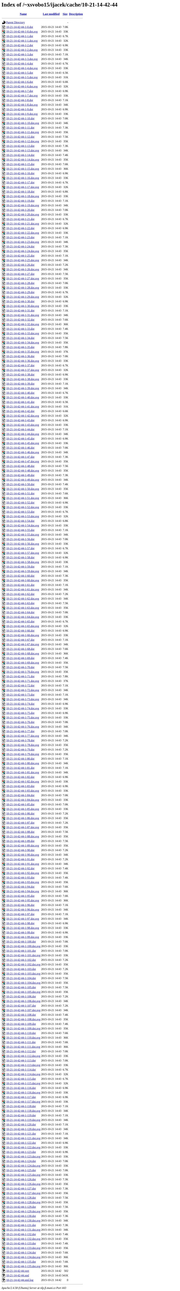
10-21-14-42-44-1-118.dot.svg (23, 1110)
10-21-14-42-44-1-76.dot (20, 722)
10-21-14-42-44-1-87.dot (20, 822)
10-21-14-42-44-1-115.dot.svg (23, 1083)
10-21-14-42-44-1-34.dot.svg (22, 342)
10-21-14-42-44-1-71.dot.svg (22, 680)
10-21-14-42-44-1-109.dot (21, 1023)
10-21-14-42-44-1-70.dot (20, 667)
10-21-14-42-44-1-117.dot (21, 1097)
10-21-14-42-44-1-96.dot (20, 905)
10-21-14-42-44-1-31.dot (20, 310)
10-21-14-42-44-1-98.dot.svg (22, 927)
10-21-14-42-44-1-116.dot (21, 1087)
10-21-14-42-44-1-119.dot (21, 1115)
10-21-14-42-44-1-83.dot (20, 786)
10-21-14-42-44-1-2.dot (19, 45)
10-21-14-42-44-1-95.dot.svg (22, 900)
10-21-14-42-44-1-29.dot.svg (22, 296)
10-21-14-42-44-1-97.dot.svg (22, 918)
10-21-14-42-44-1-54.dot (20, 520)
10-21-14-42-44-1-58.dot (20, 557)
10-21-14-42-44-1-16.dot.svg (22, 177)
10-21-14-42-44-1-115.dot (21, 1078)
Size (65, 13)
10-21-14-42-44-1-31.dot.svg (22, 315)
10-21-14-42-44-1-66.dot (20, 630)
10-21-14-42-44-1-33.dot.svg (22, 333)
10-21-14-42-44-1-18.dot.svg (22, 196)
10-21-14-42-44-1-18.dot (20, 191)
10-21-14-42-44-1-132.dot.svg (23, 1238)
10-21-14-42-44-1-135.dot (21, 1261)
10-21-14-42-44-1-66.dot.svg (22, 635)
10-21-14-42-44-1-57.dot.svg (22, 552)
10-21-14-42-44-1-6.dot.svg (22, 86)
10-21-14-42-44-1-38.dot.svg (22, 379)
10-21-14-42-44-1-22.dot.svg (22, 232)
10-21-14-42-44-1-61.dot (20, 584)
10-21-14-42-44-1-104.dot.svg (23, 982)
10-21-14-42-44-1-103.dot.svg (23, 973)
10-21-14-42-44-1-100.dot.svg (23, 946)
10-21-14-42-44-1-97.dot (20, 914)
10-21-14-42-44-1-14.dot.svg (22, 159)
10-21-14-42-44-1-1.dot (19, 36)
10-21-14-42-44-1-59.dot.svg (22, 571)
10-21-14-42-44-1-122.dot (21, 1142)
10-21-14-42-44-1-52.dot (20, 502)
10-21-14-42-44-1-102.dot (21, 959)
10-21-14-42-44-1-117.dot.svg (23, 1101)
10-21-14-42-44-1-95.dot (20, 895)
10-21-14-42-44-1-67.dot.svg (22, 644)
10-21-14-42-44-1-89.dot (20, 841)
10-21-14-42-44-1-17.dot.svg (22, 187)
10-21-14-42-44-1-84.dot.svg (22, 799)
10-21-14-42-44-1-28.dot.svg (22, 287)
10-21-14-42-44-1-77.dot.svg (22, 735)
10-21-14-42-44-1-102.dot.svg (23, 964)
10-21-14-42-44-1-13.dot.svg (22, 150)
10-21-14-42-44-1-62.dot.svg (22, 598)
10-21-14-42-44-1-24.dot (20, 246)
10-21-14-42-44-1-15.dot (20, 164)
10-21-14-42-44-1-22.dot (20, 228)
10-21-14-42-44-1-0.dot (19, 27)
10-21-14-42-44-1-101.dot (21, 950)
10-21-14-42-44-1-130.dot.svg (23, 1220)
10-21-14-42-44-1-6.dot (19, 81)
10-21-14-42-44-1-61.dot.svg (22, 589)
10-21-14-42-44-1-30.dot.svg (22, 305)
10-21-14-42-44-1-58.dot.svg (22, 562)
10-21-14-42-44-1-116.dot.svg (23, 1092)
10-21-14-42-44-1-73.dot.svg (22, 699)
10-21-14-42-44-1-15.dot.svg (22, 168)
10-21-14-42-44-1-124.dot (21, 1161)
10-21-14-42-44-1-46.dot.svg (22, 452)
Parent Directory (15, 22)
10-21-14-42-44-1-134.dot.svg (23, 1257)
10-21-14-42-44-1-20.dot (20, 209)
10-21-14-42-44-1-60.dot (20, 575)
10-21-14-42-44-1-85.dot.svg (22, 808)
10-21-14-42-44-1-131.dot (21, 1225)
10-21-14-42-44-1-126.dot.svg (23, 1183)
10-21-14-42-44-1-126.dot (21, 1179)
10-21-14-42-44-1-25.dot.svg (22, 260)
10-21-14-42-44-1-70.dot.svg (22, 671)
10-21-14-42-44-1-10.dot (20, 118)
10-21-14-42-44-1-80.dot (20, 758)
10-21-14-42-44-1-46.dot (20, 447)
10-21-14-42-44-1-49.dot (20, 475)
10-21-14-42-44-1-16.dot (20, 173)
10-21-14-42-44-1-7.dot (19, 91)
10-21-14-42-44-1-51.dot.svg (22, 498)
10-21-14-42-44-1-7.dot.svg (22, 95)
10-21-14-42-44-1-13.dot (20, 145)
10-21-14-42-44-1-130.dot (21, 1215)
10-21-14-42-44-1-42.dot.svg (22, 415)
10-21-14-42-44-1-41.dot (20, 401)
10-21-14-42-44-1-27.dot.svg (22, 278)
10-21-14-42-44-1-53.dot (20, 511)
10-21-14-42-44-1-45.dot (20, 438)
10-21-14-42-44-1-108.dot (21, 1014)
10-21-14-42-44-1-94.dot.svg (22, 891)
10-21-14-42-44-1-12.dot (20, 136)
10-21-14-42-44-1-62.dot (20, 594)
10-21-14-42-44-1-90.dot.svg (22, 854)
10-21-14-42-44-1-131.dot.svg (23, 1229)
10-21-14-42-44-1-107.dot (21, 1005)
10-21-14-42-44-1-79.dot (20, 749)
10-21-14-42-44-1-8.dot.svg (22, 104)
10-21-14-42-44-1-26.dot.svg (22, 269)
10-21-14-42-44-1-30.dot (20, 301)
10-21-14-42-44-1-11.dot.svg (22, 132)
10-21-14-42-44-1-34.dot (20, 337)
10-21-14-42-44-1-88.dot (20, 831)
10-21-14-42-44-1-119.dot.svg (23, 1119)
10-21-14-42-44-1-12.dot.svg (22, 141)
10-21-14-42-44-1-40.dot (20, 392)
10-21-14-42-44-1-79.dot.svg (22, 754)
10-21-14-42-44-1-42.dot (20, 411)
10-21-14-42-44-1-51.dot (20, 493)
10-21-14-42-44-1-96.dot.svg (22, 909)
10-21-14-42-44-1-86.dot (20, 813)
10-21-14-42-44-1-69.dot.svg (22, 662)
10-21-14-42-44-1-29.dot (20, 292)
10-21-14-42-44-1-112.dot (21, 1051)
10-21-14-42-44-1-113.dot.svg (23, 1065)
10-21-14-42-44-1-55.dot (20, 530)
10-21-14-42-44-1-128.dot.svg (23, 1202)
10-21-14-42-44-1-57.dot (20, 548)
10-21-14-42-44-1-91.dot (20, 859)
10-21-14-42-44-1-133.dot (21, 1243)
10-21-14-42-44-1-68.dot (20, 648)
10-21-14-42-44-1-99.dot (20, 932)
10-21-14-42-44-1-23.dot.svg (22, 241)
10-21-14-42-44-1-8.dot (19, 100)
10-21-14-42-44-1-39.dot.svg (22, 388)
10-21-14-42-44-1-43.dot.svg (22, 424)
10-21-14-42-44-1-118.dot (21, 1106)
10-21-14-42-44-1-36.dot (20, 356)
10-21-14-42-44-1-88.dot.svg (22, 836)
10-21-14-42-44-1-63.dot (20, 603)
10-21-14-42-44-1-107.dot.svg (23, 1010)
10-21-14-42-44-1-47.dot (20, 456)
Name (23, 13)
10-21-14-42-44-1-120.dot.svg (23, 1129)
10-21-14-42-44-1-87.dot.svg (22, 827)
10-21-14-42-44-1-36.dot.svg (22, 360)
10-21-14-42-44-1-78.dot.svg (22, 744)
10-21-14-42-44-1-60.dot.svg (22, 580)
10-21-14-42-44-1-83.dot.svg (22, 790)
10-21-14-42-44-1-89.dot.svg (22, 845)
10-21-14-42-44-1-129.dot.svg (23, 1211)
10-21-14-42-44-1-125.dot (21, 1170)
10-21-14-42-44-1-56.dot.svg (22, 543)
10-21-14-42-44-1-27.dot (20, 273)
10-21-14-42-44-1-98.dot (20, 923)
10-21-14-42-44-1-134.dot (21, 1252)
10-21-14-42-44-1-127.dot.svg (23, 1193)
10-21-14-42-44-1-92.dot (20, 868)
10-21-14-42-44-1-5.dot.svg (22, 77)
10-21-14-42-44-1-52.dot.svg (22, 507)
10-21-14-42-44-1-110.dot (21, 1033)
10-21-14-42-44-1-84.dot (20, 795)
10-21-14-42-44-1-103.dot (21, 969)
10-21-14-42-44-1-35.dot (20, 347)
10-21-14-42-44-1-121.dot (21, 1133)
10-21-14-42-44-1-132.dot (21, 1234)
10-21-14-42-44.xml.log (19, 1280)
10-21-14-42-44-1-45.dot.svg (22, 443)
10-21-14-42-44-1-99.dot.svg (22, 937)
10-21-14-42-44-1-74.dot (20, 703)
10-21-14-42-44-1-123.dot (21, 1151)
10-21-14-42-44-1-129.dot (21, 1206)
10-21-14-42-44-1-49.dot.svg (22, 479)
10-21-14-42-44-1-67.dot (20, 639)
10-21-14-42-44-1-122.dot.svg (23, 1147)
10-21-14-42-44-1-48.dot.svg (22, 470)
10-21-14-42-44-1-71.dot (20, 676)
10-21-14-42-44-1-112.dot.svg (23, 1055)
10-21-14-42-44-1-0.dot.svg (22, 31)
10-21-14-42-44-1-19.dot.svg (22, 205)
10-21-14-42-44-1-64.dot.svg (22, 616)
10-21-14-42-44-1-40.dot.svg (22, 397)
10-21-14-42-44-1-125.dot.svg (23, 1174)
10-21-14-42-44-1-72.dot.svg (22, 690)
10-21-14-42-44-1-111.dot (21, 1042)
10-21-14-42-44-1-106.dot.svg (23, 1001)
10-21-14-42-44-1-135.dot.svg (23, 1266)
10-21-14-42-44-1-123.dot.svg (23, 1156)
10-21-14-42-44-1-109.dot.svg (23, 1028)
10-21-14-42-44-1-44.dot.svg (22, 434)
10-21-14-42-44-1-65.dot (20, 621)
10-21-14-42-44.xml (17, 1275)
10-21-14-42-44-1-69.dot (20, 658)
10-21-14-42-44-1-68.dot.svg (22, 653)
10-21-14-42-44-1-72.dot (20, 685)
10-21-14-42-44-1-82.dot (20, 776)
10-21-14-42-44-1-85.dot (20, 804)
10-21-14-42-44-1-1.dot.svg (22, 40)
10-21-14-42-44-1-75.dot (20, 712)
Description (76, 13)
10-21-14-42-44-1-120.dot (21, 1124)
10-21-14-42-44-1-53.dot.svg (22, 516)
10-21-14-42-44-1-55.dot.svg (22, 534)
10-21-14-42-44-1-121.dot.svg (23, 1138)
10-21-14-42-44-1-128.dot (21, 1197)
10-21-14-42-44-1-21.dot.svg (22, 223)
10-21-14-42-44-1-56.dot (20, 539)
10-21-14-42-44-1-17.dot (20, 182)
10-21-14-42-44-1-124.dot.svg (23, 1165)
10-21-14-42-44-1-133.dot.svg (23, 1248)
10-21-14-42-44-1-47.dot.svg (22, 461)
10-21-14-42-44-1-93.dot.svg (22, 882)
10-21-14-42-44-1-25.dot (20, 255)
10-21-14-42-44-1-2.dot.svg (22, 49)
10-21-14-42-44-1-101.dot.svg (23, 955)
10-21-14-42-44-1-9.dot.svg (22, 113)
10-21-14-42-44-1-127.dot (21, 1188)
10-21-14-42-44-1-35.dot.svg (22, 351)
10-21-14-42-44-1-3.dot (19, 54)
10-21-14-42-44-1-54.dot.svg (22, 525)
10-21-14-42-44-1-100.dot (21, 941)
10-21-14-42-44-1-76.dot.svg (22, 726)
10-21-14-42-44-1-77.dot (20, 731)
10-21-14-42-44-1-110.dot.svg (23, 1037)
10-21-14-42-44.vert (17, 1270)
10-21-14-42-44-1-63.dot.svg (22, 607)
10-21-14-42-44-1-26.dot (20, 264)
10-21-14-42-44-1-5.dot (19, 72)
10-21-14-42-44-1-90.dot (20, 850)
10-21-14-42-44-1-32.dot (20, 319)
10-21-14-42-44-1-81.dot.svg (22, 772)
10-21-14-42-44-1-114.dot (21, 1069)
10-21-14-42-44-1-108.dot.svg (23, 1019)
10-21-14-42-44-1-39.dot (20, 383)
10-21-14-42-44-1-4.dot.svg (22, 68)
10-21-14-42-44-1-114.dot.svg (23, 1074)
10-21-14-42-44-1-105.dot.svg (23, 991)
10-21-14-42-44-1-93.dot (20, 877)
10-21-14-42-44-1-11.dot (20, 127)
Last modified (51, 13)
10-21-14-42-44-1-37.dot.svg (22, 369)
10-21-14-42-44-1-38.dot (20, 374)
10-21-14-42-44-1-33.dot (20, 328)
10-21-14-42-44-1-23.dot (20, 237)
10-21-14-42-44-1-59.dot (20, 566)
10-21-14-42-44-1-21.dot (20, 219)
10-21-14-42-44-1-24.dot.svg (22, 251)
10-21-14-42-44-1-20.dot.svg (22, 214)
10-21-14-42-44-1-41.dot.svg (22, 406)
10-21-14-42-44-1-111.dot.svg (23, 1046)
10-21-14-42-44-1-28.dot (20, 283)
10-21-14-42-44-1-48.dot (20, 466)
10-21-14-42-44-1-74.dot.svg (22, 708)
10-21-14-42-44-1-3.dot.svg (22, 59)
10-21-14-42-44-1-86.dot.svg (22, 818)
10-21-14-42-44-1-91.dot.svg (22, 863)
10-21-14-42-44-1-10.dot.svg (22, 123)
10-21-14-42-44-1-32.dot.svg (22, 324)
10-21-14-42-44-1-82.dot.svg (22, 781)
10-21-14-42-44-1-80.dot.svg (22, 763)
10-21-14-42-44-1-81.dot (20, 767)
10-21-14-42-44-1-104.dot (21, 978)
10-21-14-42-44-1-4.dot (19, 63)
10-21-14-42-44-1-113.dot (21, 1060)
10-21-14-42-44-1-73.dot (20, 694)
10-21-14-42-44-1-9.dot (19, 109)
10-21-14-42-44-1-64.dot (20, 612)
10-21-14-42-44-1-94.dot (20, 886)
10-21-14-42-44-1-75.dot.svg (22, 717)
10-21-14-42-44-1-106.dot (21, 996)
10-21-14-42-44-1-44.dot (20, 429)
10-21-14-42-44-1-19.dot (20, 200)
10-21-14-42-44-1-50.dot (20, 484)
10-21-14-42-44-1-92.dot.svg (22, 873)
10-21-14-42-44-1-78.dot (20, 740)
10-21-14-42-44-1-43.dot (20, 420)
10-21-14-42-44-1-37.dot (20, 365)
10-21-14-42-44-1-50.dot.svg (22, 488)
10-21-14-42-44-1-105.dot (21, 987)
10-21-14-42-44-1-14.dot (20, 155)
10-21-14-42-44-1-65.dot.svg (22, 626)
